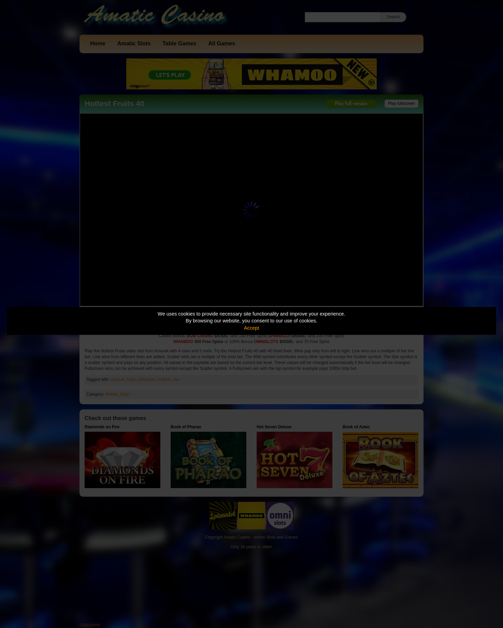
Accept (251, 328)
